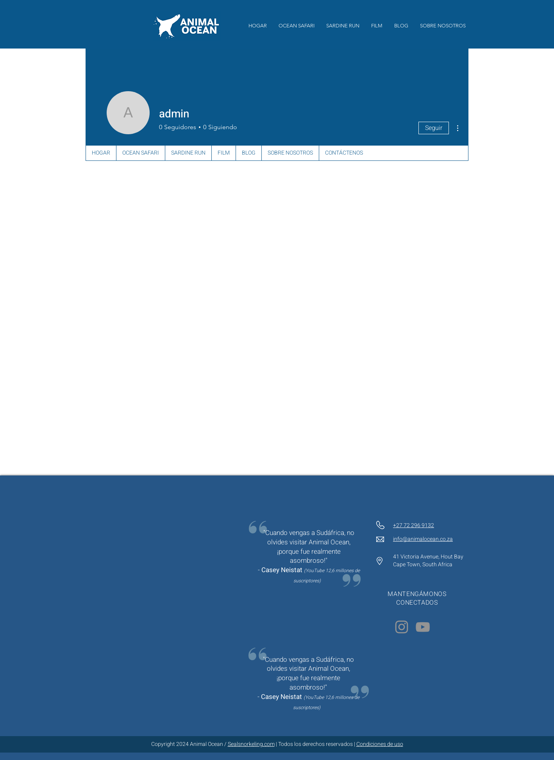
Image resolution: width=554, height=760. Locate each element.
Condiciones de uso (379, 744)
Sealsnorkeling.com (251, 744)
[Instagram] (401, 627)
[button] (376, 26)
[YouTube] (422, 627)
